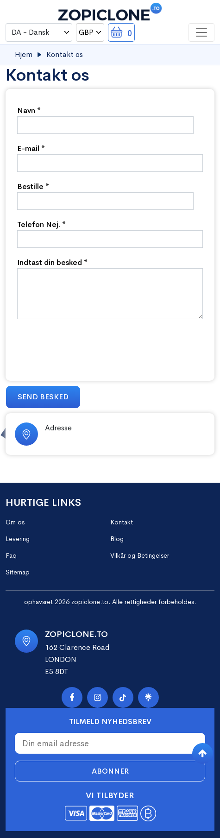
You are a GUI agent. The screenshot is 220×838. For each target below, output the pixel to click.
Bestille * (33, 186)
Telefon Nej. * (41, 224)
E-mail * (31, 148)
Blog (117, 539)
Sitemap (18, 572)
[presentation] (87, 346)
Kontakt (121, 522)
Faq (11, 555)
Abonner (110, 771)
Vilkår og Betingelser (139, 555)
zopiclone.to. (90, 602)
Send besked (43, 397)
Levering (18, 539)
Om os (15, 522)
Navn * (29, 110)
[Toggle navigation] (201, 32)
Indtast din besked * (52, 262)
